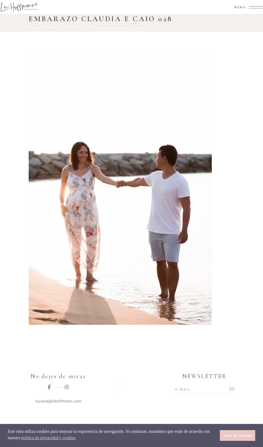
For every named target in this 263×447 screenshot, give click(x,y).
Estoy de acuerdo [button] (237, 435)
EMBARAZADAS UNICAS (66, 28)
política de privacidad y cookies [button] (48, 437)
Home (34, 28)
